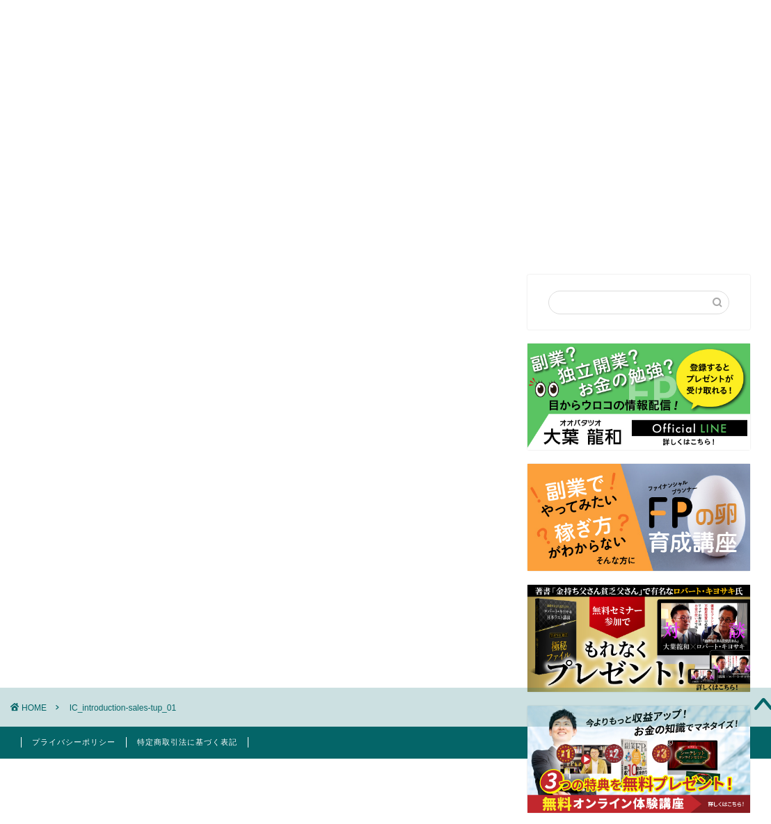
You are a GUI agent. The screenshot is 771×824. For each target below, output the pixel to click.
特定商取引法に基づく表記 (187, 742)
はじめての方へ (184, 105)
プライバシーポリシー (74, 742)
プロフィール (286, 105)
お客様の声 (597, 105)
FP (529, 105)
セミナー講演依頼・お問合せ (420, 105)
